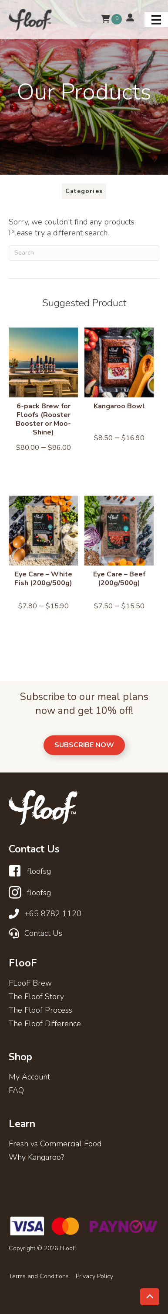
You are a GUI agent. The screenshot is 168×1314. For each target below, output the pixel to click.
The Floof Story (36, 997)
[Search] (84, 253)
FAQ (16, 1091)
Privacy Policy (94, 1276)
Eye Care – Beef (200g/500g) (119, 578)
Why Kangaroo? (36, 1157)
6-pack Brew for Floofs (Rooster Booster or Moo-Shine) (43, 419)
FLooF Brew (30, 983)
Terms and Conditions (39, 1276)
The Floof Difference (45, 1024)
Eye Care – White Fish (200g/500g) (43, 578)
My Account (29, 1077)
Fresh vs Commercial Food (55, 1144)
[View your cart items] (105, 19)
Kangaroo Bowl (119, 406)
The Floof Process (40, 1010)
